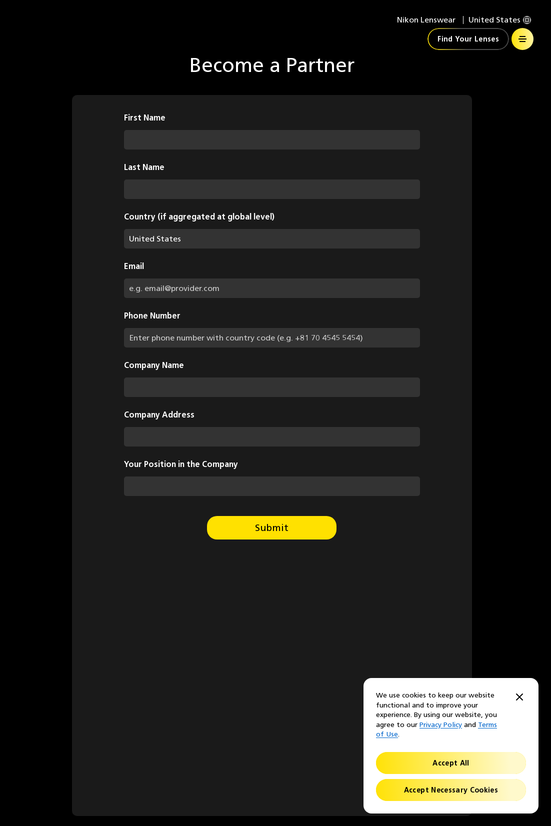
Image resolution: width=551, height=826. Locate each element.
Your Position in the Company (181, 464)
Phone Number (152, 315)
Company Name (154, 365)
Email (134, 266)
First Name (145, 117)
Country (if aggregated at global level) (199, 217)
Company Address (159, 415)
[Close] (519, 697)
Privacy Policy (441, 724)
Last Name (144, 167)
